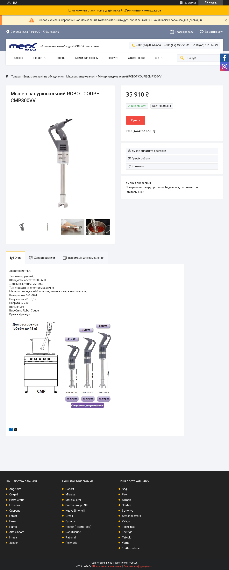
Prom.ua (133, 562)
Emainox (14, 505)
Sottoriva (127, 510)
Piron (125, 494)
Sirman (126, 499)
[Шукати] (182, 58)
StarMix (127, 505)
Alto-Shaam (16, 532)
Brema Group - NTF (77, 505)
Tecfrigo (127, 532)
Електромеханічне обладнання (44, 76)
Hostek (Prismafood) (78, 526)
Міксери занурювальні (80, 76)
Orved (69, 515)
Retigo (126, 521)
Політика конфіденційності (138, 566)
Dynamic (71, 521)
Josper (13, 542)
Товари (37, 57)
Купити (135, 120)
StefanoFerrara (131, 515)
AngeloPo (15, 489)
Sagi (124, 489)
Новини (60, 57)
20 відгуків (190, 2)
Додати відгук (214, 31)
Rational (71, 537)
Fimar (12, 521)
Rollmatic (71, 542)
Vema (125, 542)
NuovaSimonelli (75, 510)
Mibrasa (70, 494)
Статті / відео (136, 57)
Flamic (13, 526)
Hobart (70, 489)
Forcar (13, 515)
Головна (18, 57)
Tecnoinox (128, 526)
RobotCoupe (73, 532)
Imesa (13, 537)
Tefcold (126, 537)
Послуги (113, 57)
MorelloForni (73, 499)
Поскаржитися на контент (107, 566)
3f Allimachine (131, 548)
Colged (13, 494)
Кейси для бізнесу (86, 57)
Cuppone (14, 510)
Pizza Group (16, 499)
